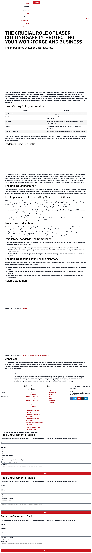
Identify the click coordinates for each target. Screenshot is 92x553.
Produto (26, 6)
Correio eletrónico (7, 455)
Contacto (26, 27)
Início (27, 3)
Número (3, 447)
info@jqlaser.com (11, 392)
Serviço (26, 17)
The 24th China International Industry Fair (36, 355)
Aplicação (26, 10)
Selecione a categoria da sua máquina (13, 460)
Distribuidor (25, 20)
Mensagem (4, 464)
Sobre (27, 13)
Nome (3, 442)
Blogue (27, 23)
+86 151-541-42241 (14, 397)
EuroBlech (25, 308)
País (2, 451)
